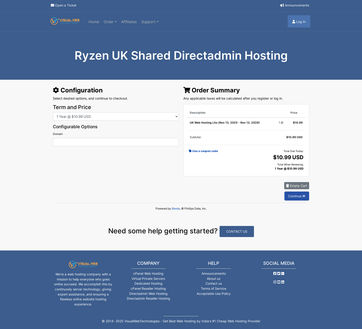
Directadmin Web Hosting (148, 293)
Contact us (213, 283)
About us (213, 278)
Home (94, 21)
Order (109, 21)
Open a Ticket (65, 5)
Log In (299, 22)
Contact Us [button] (236, 231)
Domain (58, 134)
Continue (296, 196)
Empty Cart (296, 186)
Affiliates (129, 21)
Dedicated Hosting (148, 283)
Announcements (297, 5)
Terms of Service (213, 288)
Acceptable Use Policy (214, 293)
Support (149, 21)
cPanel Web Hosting (148, 273)
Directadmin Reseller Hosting (148, 298)
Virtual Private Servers (148, 278)
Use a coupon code (203, 151)
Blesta (176, 208)
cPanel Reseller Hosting (148, 288)
